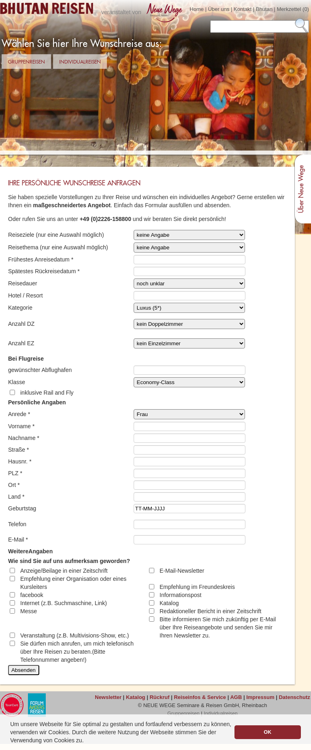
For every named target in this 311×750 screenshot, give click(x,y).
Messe (28, 611)
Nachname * (23, 438)
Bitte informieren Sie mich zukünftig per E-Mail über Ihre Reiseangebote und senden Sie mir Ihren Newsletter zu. (218, 627)
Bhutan (264, 9)
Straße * (18, 449)
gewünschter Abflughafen (40, 370)
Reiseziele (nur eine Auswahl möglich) (56, 235)
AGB (236, 697)
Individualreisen (80, 62)
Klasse (16, 382)
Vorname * (21, 426)
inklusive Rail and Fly (47, 392)
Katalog (169, 603)
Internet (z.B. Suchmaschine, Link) (63, 603)
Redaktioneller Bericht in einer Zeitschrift (210, 611)
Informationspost (181, 595)
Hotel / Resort (25, 295)
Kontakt (242, 9)
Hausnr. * (20, 461)
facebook (31, 595)
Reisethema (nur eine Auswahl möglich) (58, 247)
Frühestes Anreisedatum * (40, 259)
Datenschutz (294, 697)
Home (197, 9)
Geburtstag (22, 508)
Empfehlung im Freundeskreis (197, 587)
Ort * (14, 485)
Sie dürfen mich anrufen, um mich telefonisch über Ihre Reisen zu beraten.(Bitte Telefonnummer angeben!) (77, 651)
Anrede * (19, 414)
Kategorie (20, 307)
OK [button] (267, 732)
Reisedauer (22, 283)
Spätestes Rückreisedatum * (44, 271)
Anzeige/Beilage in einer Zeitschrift (64, 570)
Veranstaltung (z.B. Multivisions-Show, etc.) (74, 635)
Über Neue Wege (301, 189)
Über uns (219, 9)
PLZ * (15, 473)
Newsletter (108, 697)
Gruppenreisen (26, 62)
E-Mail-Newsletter (182, 570)
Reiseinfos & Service (200, 697)
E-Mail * (18, 539)
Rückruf (159, 697)
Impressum (260, 697)
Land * (16, 496)
